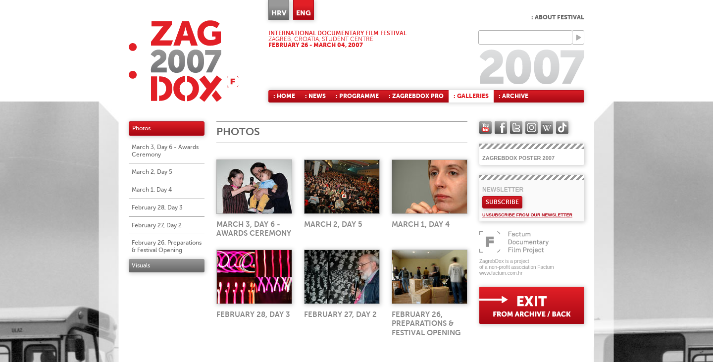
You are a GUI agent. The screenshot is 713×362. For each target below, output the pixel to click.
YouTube (485, 127)
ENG (303, 13)
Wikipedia (547, 127)
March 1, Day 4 (152, 189)
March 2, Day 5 (152, 171)
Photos (141, 128)
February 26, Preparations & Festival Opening (167, 246)
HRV (278, 13)
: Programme (357, 96)
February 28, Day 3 (157, 207)
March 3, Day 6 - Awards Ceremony (165, 151)
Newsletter (502, 189)
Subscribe (502, 202)
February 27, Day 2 (157, 225)
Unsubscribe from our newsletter (527, 214)
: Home (284, 96)
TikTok (562, 127)
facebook (501, 127)
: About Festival (557, 17)
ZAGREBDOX (184, 61)
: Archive (513, 96)
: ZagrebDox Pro (416, 96)
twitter (516, 127)
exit (531, 305)
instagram (531, 127)
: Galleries (471, 96)
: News (315, 96)
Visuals (141, 265)
